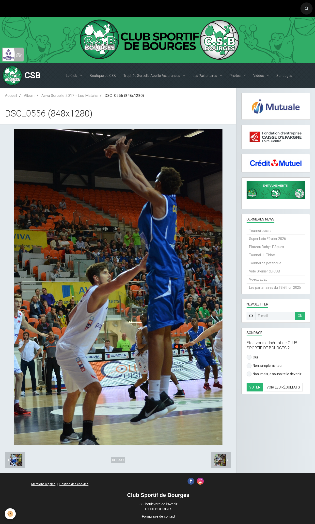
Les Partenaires (205, 76)
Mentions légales (43, 484)
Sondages (284, 76)
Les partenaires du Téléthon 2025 (275, 288)
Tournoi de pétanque (265, 263)
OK (300, 316)
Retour (118, 460)
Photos (235, 76)
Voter (254, 387)
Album (29, 96)
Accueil (11, 96)
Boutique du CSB (103, 76)
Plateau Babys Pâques (266, 247)
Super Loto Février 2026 (267, 239)
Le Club (72, 76)
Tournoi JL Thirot (262, 255)
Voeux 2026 (258, 280)
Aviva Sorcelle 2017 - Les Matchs (69, 96)
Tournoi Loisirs (260, 231)
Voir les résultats (283, 387)
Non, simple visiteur (265, 365)
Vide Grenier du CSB (264, 271)
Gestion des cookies (73, 484)
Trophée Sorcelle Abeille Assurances (152, 76)
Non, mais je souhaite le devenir (274, 374)
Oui (252, 357)
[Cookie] (10, 513)
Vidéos (259, 76)
